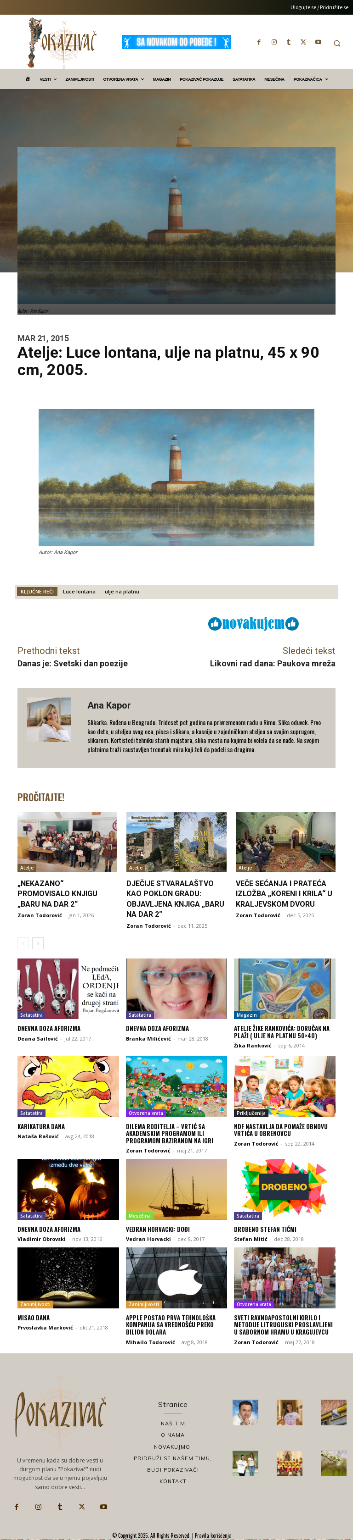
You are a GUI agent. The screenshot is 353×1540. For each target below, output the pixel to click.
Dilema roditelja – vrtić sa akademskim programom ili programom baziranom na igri (169, 1133)
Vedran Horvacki (148, 1238)
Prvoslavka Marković (45, 1327)
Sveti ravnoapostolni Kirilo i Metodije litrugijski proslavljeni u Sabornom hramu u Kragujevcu (283, 1324)
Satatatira (31, 1015)
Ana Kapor (109, 705)
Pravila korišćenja (213, 1535)
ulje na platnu (122, 591)
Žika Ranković (253, 1045)
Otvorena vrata (146, 1113)
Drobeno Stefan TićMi (265, 1229)
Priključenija (251, 1113)
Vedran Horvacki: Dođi (158, 1229)
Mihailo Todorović (150, 1342)
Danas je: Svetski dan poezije (72, 663)
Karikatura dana (41, 1126)
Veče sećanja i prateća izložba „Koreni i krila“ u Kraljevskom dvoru (284, 893)
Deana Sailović (37, 1038)
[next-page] (38, 943)
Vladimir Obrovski (41, 1238)
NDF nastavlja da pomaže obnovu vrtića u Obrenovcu (281, 1130)
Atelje (27, 867)
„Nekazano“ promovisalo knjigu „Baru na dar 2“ (57, 893)
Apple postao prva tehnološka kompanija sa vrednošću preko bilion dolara (171, 1324)
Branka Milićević (148, 1038)
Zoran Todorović (39, 915)
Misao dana (33, 1317)
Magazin (247, 1015)
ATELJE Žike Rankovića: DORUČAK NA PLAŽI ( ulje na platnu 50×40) (282, 1032)
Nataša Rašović (38, 1136)
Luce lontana (79, 591)
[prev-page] (23, 943)
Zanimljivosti (35, 1304)
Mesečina (140, 1216)
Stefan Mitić (251, 1238)
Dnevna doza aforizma (48, 1028)
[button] (336, 43)
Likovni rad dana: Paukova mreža (273, 663)
